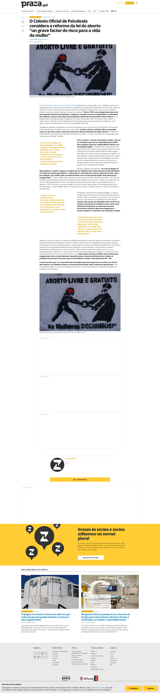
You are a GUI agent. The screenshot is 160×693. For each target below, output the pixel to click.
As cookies (55, 663)
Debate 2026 (104, 11)
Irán (89, 11)
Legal (54, 660)
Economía (94, 667)
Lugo (111, 656)
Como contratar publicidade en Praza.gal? (80, 652)
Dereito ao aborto (35, 17)
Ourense (113, 658)
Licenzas (55, 656)
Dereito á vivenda (62, 11)
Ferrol (112, 654)
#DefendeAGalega (78, 11)
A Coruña (113, 651)
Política (36, 611)
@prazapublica (43, 39)
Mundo (93, 665)
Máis (115, 11)
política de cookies (98, 687)
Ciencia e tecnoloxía (97, 656)
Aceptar (150, 688)
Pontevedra (113, 660)
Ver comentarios (80, 479)
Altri (95, 11)
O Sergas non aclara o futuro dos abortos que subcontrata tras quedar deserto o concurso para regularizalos (45, 617)
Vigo (111, 665)
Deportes (94, 654)
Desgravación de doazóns (80, 664)
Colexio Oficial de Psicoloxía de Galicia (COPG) (58, 105)
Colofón (54, 658)
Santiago (113, 663)
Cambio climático (27, 11)
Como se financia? (77, 659)
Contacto (55, 654)
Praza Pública (33, 39)
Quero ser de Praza (91, 558)
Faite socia (129, 3)
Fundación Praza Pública (60, 651)
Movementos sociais (48, 17)
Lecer (92, 663)
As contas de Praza (78, 662)
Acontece (94, 658)
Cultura (93, 660)
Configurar (133, 688)
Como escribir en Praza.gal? (77, 656)
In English (55, 665)
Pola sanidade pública (45, 11)
